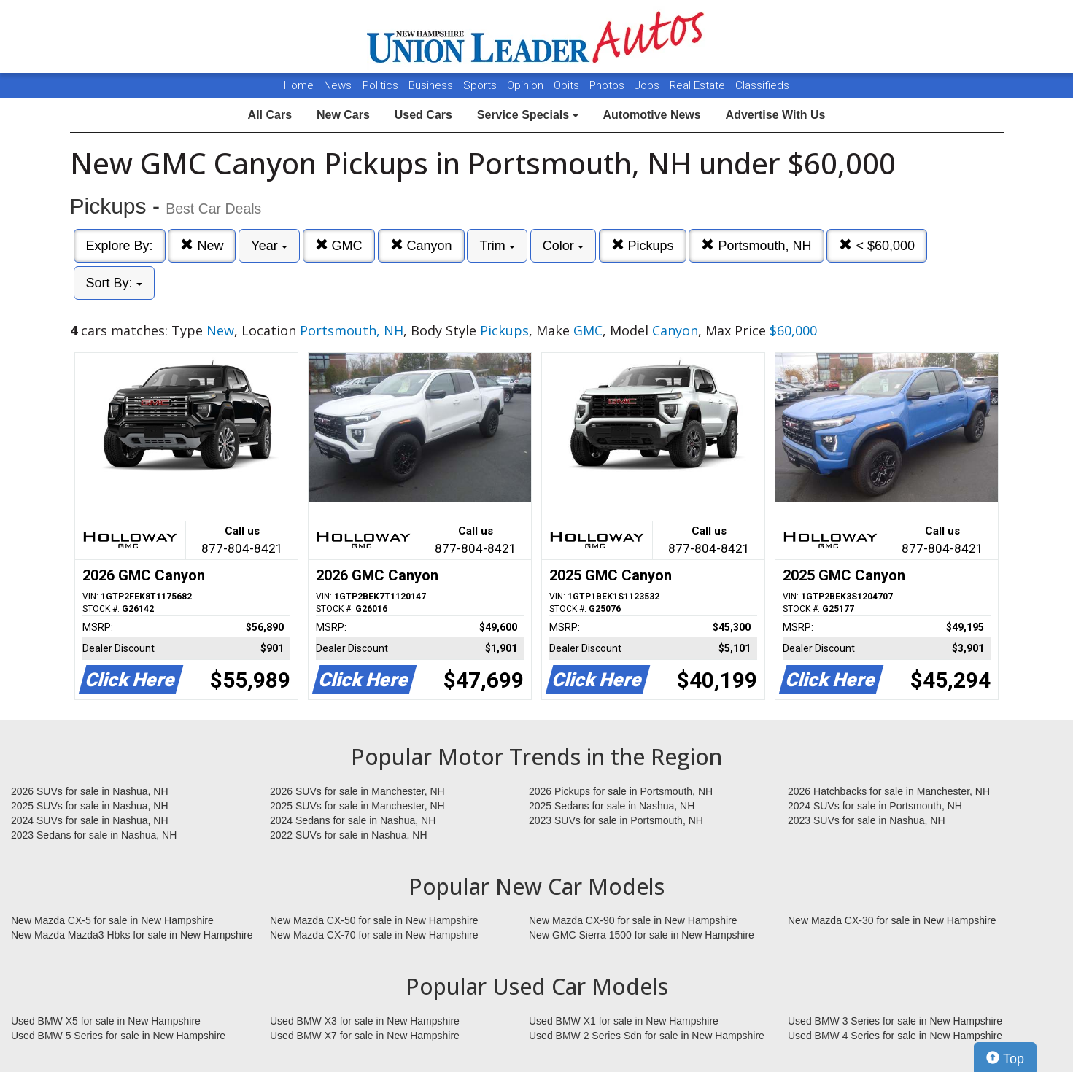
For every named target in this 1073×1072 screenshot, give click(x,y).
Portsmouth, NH (756, 245)
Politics (380, 85)
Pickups (642, 245)
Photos (608, 85)
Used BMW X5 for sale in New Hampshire (106, 1021)
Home (299, 85)
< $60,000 (877, 245)
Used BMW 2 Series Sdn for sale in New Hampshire (646, 1035)
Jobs (648, 85)
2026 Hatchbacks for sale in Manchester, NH (889, 791)
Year (269, 245)
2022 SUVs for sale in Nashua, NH (348, 835)
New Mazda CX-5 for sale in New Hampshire (112, 920)
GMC (339, 245)
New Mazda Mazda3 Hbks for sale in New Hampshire (131, 935)
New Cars (343, 115)
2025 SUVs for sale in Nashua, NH (89, 806)
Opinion (526, 85)
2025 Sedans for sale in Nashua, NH (611, 806)
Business (432, 85)
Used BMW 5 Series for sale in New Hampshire (118, 1035)
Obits (568, 85)
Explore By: (119, 245)
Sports (481, 85)
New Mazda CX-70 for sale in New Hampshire (374, 935)
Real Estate (699, 85)
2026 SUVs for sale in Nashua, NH (89, 791)
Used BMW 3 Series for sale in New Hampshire (895, 1021)
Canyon (421, 245)
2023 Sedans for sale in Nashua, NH (94, 835)
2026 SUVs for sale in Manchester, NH (357, 791)
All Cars (270, 115)
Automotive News (651, 115)
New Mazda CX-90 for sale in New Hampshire (633, 920)
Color (563, 245)
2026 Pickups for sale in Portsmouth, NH (621, 791)
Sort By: (114, 283)
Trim (496, 245)
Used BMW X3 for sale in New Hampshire (365, 1021)
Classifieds (762, 85)
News (338, 85)
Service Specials (527, 115)
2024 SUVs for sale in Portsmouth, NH (875, 806)
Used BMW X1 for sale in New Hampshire (623, 1021)
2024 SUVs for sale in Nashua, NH (89, 820)
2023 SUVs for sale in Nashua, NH (866, 820)
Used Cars (423, 115)
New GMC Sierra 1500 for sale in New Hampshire (641, 935)
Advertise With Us (776, 115)
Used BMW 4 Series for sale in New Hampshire (895, 1035)
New (201, 245)
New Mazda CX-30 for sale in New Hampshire (892, 920)
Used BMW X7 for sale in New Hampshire (365, 1035)
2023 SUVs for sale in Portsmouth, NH (616, 820)
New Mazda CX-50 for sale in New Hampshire (374, 920)
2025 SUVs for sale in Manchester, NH (357, 806)
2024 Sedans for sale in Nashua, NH (352, 820)
